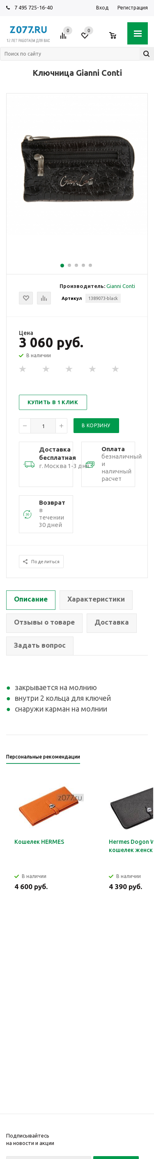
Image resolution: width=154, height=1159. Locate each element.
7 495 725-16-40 (33, 7)
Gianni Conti (120, 286)
